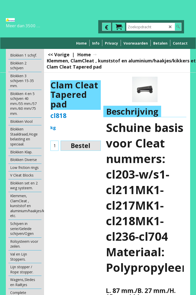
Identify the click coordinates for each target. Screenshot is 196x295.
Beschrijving (132, 111)
